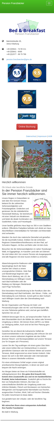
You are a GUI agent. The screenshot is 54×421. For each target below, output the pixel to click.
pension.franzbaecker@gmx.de (19, 59)
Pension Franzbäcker (13, 3)
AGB (50, 136)
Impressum (42, 136)
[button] (6, 159)
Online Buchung (27, 126)
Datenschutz (31, 136)
